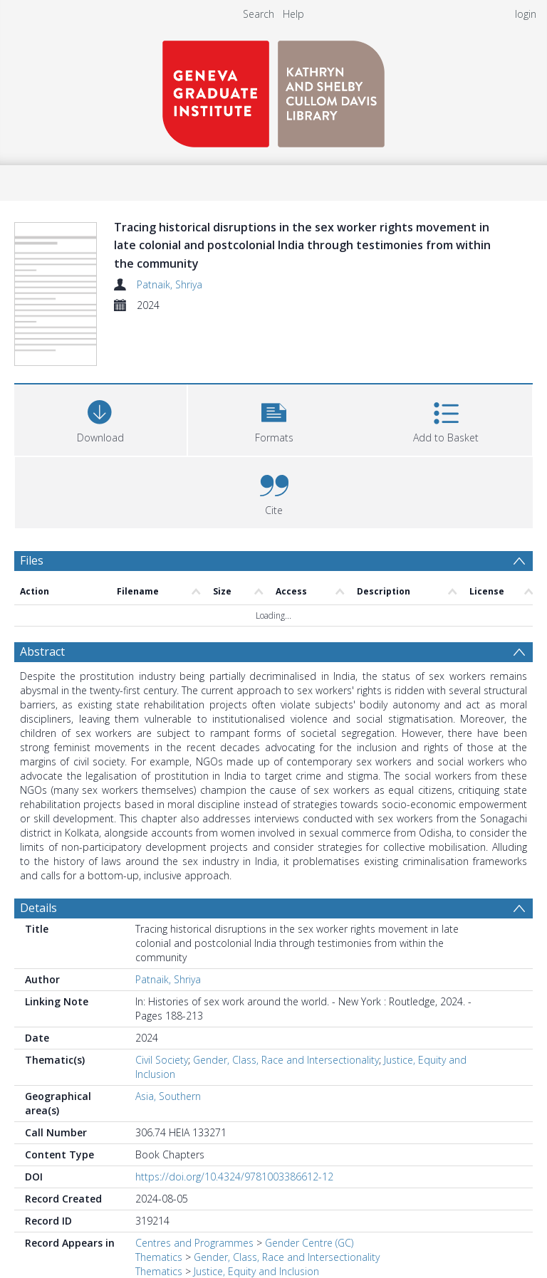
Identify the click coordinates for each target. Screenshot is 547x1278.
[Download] (100, 418)
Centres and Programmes (194, 1243)
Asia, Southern (168, 1096)
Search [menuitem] (258, 14)
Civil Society (161, 1060)
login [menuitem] (525, 14)
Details (38, 908)
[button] (274, 418)
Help (293, 14)
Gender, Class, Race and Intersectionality (286, 1060)
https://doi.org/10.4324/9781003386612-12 (234, 1176)
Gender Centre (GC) (309, 1243)
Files (31, 560)
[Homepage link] (273, 90)
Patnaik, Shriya (169, 284)
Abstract (42, 651)
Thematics (158, 1257)
